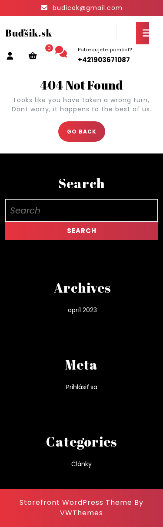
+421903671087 (104, 59)
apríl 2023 (82, 310)
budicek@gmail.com (88, 7)
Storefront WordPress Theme (76, 502)
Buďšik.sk (28, 33)
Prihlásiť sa (81, 387)
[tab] (142, 33)
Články (81, 464)
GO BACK (86, 134)
